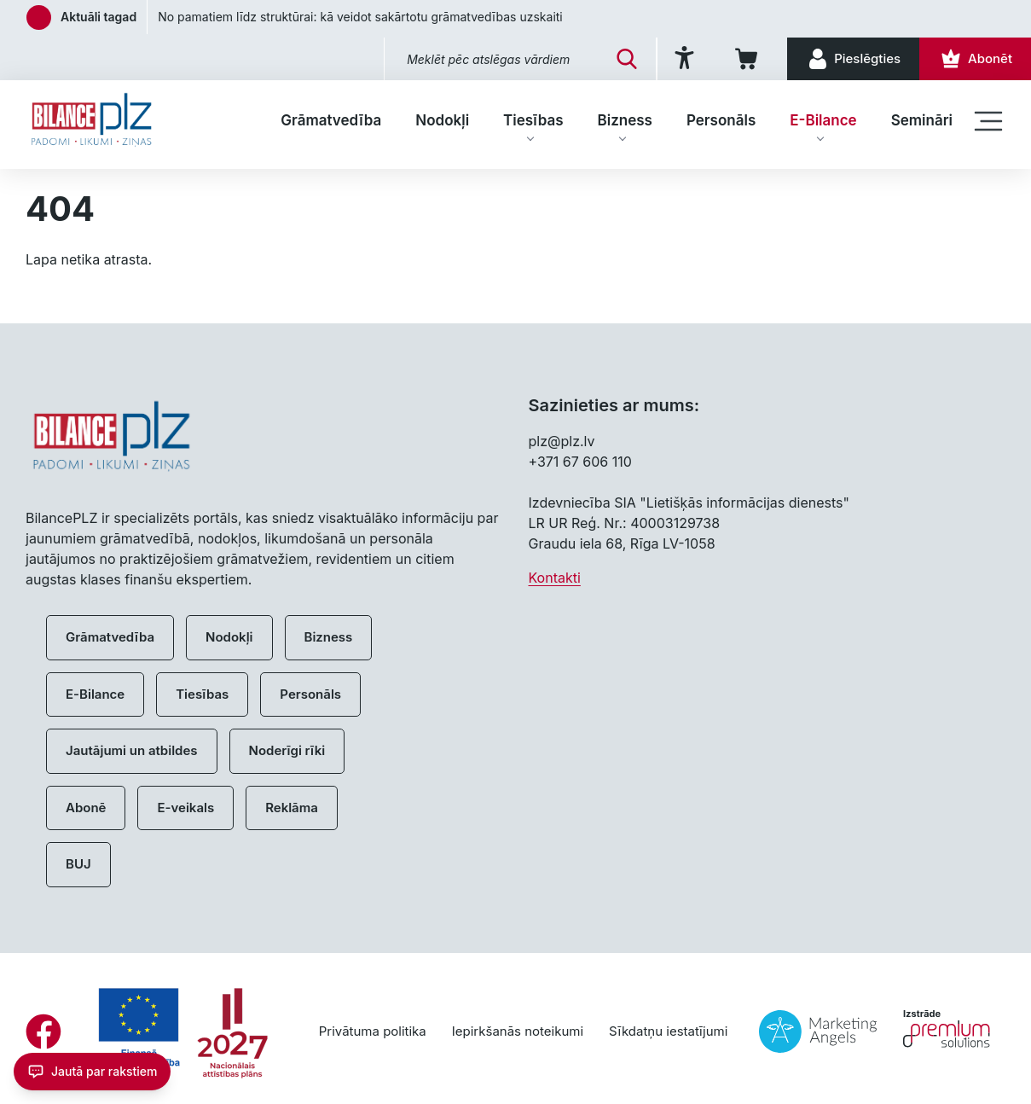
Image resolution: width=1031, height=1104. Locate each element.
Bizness (625, 120)
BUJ (78, 864)
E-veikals (185, 807)
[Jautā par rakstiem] (92, 1071)
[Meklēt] (627, 59)
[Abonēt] (975, 59)
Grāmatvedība (331, 120)
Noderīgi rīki (287, 750)
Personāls (721, 120)
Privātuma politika (372, 1031)
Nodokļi (442, 120)
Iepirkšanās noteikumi (517, 1031)
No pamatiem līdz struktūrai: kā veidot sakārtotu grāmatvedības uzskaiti (360, 16)
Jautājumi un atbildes (132, 750)
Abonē (86, 807)
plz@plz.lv (562, 441)
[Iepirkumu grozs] (749, 59)
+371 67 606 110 (580, 461)
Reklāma (291, 807)
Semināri (922, 120)
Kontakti (555, 577)
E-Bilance (823, 120)
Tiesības (533, 120)
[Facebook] (43, 1031)
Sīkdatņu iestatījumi (668, 1031)
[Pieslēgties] (853, 59)
